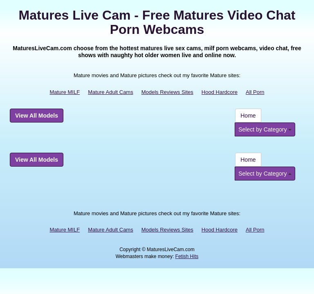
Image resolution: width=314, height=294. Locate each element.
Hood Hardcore (220, 92)
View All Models (36, 115)
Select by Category (265, 129)
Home (248, 115)
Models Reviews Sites (167, 92)
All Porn (255, 92)
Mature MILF (64, 92)
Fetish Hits (187, 256)
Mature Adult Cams (110, 92)
